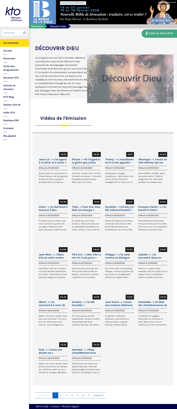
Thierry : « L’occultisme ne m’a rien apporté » (119, 161)
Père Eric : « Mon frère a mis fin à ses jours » (86, 256)
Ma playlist (9, 135)
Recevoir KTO (11, 77)
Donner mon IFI (12, 104)
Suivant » (98, 395)
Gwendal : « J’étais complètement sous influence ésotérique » (85, 351)
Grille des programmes (11, 68)
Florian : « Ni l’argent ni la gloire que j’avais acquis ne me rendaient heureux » (86, 161)
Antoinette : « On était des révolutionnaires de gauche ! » (152, 304)
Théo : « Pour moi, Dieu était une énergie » (86, 208)
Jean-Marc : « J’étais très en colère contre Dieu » (51, 256)
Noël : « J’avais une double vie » (50, 351)
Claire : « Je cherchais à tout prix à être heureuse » (53, 208)
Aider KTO (9, 112)
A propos (8, 128)
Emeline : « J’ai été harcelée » (83, 304)
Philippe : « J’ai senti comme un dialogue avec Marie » (117, 256)
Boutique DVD (11, 120)
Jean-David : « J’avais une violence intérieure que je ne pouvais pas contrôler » (119, 304)
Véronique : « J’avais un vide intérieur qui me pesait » (152, 161)
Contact (55, 406)
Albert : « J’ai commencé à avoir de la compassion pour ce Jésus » (53, 304)
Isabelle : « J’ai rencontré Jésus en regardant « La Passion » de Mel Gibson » (152, 256)
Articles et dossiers (9, 87)
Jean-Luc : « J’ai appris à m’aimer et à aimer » (53, 161)
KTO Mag (8, 96)
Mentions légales (70, 406)
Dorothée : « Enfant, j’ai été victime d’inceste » (119, 208)
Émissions (9, 58)
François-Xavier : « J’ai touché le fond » (152, 208)
